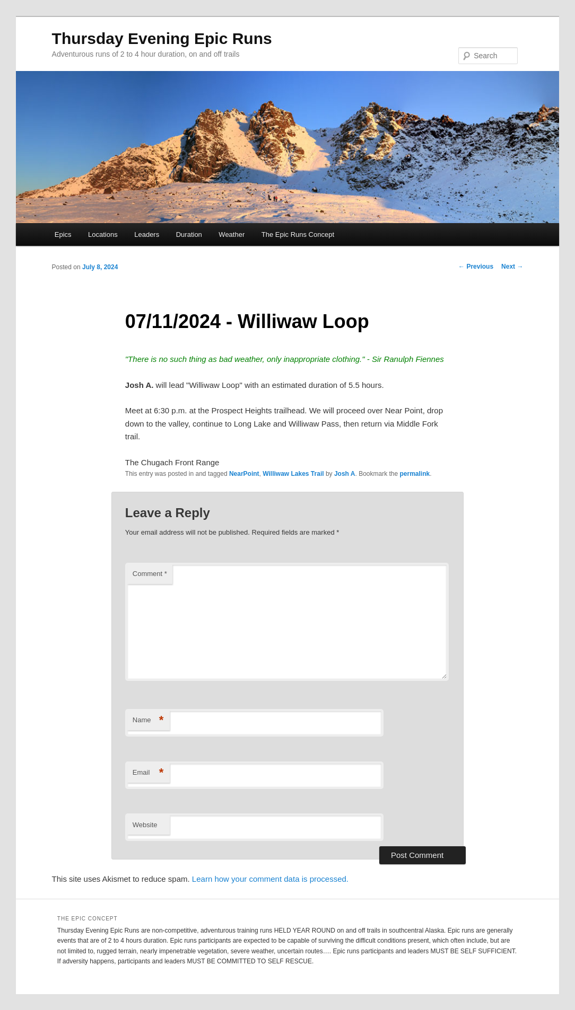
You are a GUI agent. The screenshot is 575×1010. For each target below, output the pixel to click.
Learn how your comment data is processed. (270, 878)
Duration (189, 234)
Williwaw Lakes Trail (293, 473)
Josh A (344, 473)
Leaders (146, 234)
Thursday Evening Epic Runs (162, 38)
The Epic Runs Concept (298, 234)
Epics (63, 234)
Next (512, 266)
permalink (415, 473)
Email (148, 773)
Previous (475, 266)
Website (145, 825)
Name (148, 720)
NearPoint (244, 473)
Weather (232, 234)
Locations (103, 234)
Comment (150, 574)
